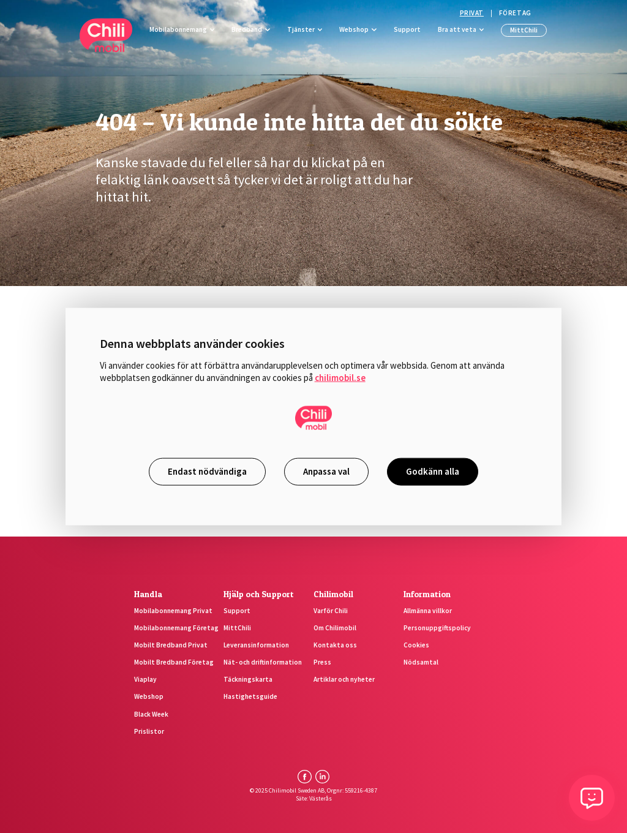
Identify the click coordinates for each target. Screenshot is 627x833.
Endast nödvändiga (207, 471)
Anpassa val (326, 471)
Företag (515, 13)
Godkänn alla (432, 471)
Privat (472, 13)
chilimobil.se (340, 377)
